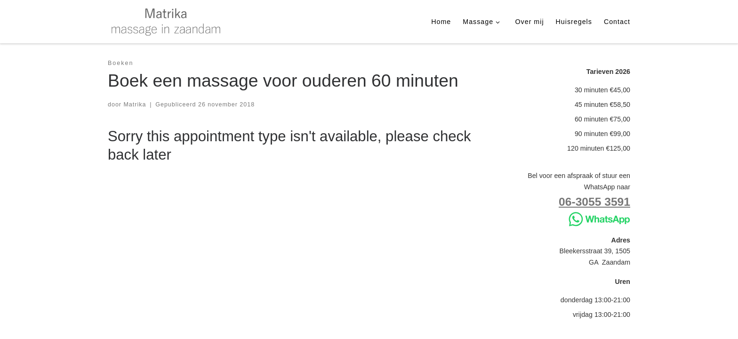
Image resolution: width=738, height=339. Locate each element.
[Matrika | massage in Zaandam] (166, 20)
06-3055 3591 (594, 201)
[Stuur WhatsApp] (599, 218)
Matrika (134, 104)
